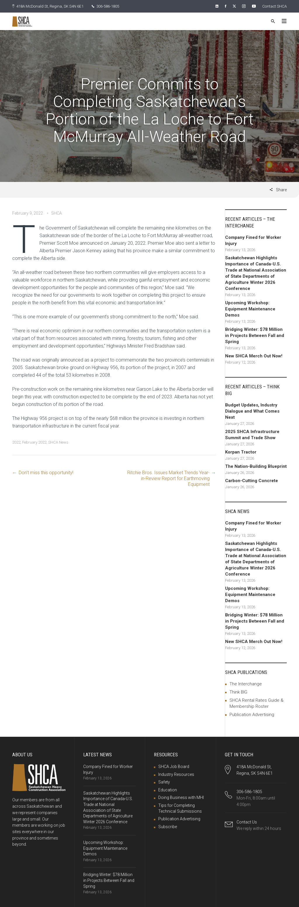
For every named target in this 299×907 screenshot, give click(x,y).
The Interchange (246, 683)
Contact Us (247, 821)
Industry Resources (176, 774)
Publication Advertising (252, 714)
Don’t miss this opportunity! (46, 472)
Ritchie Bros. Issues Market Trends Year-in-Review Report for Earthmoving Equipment (168, 478)
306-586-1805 (112, 6)
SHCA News (58, 442)
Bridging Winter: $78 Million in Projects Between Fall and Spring (108, 880)
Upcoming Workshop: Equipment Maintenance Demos (105, 848)
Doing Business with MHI (181, 797)
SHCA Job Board (173, 766)
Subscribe (167, 826)
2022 (16, 442)
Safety (164, 781)
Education (167, 789)
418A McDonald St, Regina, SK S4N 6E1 (50, 6)
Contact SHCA (273, 6)
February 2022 (34, 442)
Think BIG (238, 691)
